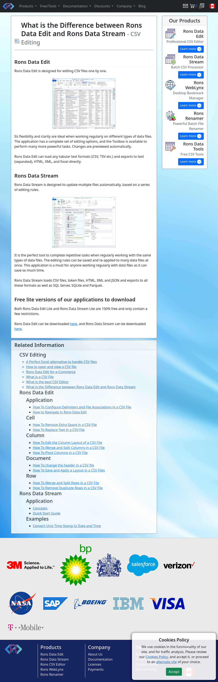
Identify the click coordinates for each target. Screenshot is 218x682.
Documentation (100, 659)
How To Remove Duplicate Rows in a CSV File (68, 488)
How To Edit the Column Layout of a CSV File (67, 442)
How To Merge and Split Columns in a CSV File (69, 447)
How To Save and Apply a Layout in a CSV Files (69, 470)
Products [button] (26, 6)
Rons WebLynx (52, 669)
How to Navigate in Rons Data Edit (60, 412)
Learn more (191, 49)
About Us (95, 654)
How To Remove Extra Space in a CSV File (65, 424)
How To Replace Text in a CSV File (59, 429)
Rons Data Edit (52, 654)
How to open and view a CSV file (51, 367)
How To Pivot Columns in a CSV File (60, 452)
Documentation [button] (76, 6)
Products (50, 647)
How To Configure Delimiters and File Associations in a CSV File (82, 407)
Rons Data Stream (54, 659)
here (73, 323)
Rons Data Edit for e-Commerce (51, 372)
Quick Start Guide (47, 513)
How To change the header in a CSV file (63, 465)
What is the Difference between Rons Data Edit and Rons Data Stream (81, 387)
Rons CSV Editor (52, 664)
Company (99, 647)
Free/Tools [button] (48, 6)
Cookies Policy (157, 657)
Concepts (40, 508)
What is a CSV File (40, 377)
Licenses (94, 664)
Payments (95, 669)
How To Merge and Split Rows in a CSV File (66, 483)
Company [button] (125, 6)
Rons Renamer (52, 674)
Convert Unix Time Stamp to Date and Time (67, 526)
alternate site (166, 662)
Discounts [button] (102, 6)
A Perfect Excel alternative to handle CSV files (61, 361)
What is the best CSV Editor (47, 382)
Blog (142, 6)
